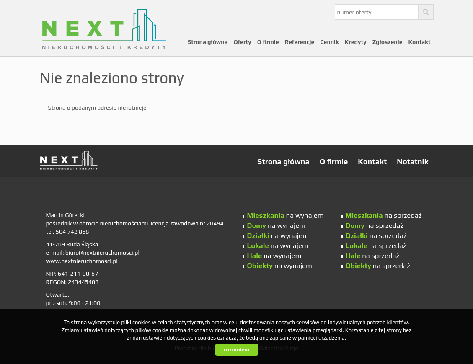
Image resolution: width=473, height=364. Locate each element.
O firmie (268, 42)
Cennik (329, 42)
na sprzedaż (384, 215)
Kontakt (419, 42)
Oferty (242, 42)
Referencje (300, 42)
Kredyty (356, 42)
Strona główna (208, 42)
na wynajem (285, 215)
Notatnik (412, 161)
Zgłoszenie (387, 42)
